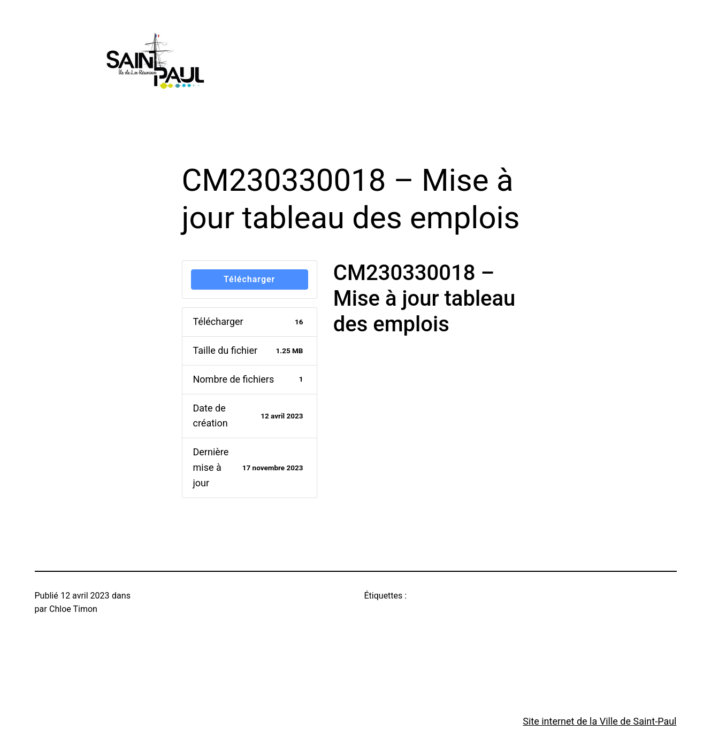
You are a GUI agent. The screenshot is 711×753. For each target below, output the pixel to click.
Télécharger (249, 279)
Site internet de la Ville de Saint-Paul (599, 721)
